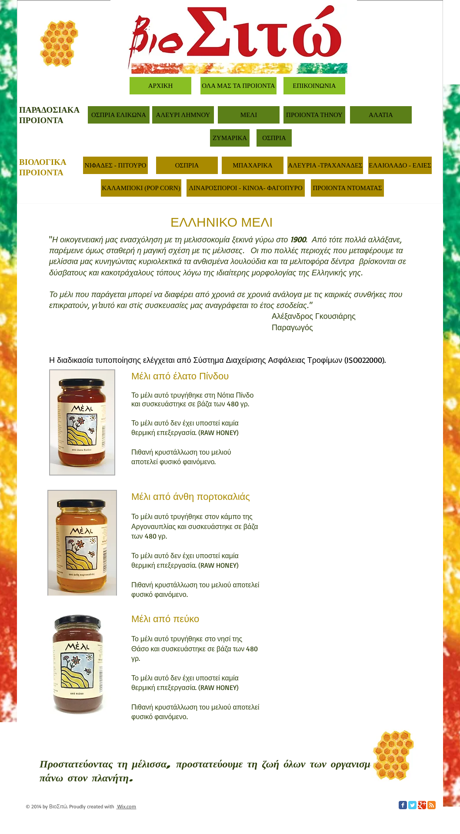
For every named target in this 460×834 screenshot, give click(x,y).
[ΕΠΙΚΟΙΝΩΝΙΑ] (314, 85)
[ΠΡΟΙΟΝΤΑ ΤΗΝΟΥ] (314, 115)
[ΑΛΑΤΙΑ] (381, 115)
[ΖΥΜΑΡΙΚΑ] (230, 138)
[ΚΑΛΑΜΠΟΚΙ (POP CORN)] (141, 188)
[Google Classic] (422, 805)
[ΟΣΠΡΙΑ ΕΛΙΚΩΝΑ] (119, 115)
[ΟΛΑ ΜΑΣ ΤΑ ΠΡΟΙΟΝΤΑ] (238, 85)
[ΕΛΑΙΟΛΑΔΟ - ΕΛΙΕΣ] (400, 165)
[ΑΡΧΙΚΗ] (160, 85)
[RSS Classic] (431, 805)
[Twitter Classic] (412, 805)
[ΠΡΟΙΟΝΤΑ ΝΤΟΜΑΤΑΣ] (347, 188)
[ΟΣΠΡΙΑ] (274, 138)
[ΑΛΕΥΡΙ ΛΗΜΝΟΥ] (183, 115)
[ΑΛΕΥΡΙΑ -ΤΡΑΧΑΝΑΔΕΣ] (325, 165)
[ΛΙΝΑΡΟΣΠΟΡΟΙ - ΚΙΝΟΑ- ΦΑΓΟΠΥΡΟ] (246, 188)
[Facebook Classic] (403, 805)
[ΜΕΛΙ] (249, 115)
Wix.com (126, 806)
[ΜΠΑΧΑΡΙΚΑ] (252, 165)
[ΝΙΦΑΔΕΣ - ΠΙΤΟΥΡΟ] (115, 165)
